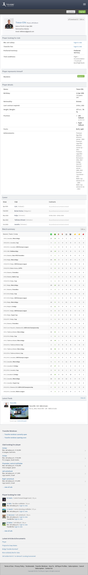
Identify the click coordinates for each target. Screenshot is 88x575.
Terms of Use (9, 566)
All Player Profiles (61, 566)
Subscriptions (73, 566)
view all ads (8, 487)
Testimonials (30, 566)
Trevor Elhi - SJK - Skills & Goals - (38, 406)
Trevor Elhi (21, 22)
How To (51, 566)
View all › (83, 398)
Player (4, 542)
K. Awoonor (11, 515)
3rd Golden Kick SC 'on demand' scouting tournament (19, 556)
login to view (78, 43)
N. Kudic (10, 498)
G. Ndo (9, 504)
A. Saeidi (10, 509)
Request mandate (81, 76)
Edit (82, 19)
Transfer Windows (41, 566)
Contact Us (49, 568)
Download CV (73, 19)
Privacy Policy (19, 566)
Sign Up (82, 12)
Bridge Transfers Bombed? (10, 549)
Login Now (71, 12)
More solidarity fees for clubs (11, 553)
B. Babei (10, 523)
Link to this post (21, 421)
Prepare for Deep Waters (9, 546)
